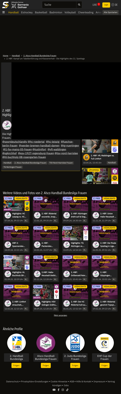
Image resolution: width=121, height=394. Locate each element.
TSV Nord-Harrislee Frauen (61, 162)
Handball (13, 12)
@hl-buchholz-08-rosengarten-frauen (24, 157)
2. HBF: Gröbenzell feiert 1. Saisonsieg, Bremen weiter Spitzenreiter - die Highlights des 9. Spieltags (79, 274)
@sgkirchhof (9, 153)
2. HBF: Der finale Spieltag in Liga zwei (108, 245)
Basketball (41, 12)
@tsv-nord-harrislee (66, 153)
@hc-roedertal (36, 141)
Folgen (16, 365)
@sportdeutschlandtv (14, 141)
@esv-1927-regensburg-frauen (36, 153)
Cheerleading (85, 12)
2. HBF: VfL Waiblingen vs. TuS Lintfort (102, 157)
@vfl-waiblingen (57, 149)
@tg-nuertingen (70, 145)
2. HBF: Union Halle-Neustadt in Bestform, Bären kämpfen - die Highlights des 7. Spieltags (108, 215)
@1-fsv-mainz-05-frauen (17, 149)
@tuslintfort (39, 149)
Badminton (55, 12)
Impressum (100, 381)
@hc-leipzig (52, 141)
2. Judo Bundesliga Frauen (75, 357)
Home (5, 55)
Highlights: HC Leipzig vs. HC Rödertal (18, 215)
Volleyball (70, 12)
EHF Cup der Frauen (104, 357)
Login (106, 4)
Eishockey (27, 12)
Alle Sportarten (110, 12)
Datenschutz (12, 381)
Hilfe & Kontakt (84, 381)
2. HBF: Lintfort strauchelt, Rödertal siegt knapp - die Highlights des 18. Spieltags (19, 303)
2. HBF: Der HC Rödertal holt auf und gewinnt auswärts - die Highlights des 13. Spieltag (78, 303)
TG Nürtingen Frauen (13, 167)
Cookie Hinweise (59, 381)
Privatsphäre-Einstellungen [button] (35, 381)
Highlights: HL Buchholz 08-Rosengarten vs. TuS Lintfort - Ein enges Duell (19, 274)
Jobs (66, 385)
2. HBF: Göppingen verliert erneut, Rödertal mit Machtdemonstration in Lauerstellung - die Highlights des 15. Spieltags (108, 274)
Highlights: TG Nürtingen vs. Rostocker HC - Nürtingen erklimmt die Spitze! (77, 245)
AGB (72, 381)
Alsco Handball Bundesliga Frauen (46, 357)
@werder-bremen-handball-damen (39, 145)
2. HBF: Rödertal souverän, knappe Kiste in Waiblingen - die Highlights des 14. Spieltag (49, 215)
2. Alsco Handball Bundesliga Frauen (39, 55)
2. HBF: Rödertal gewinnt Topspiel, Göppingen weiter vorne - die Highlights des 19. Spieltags (108, 303)
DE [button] (114, 4)
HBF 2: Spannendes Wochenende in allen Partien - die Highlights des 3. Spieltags (20, 245)
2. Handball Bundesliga (16, 357)
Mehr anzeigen (60, 315)
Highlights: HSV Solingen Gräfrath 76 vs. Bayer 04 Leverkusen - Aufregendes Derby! (49, 303)
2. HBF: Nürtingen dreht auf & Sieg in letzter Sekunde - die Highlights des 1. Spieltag (79, 215)
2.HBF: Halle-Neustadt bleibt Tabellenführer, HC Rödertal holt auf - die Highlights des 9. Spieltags (49, 274)
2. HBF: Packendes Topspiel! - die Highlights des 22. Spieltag (48, 245)
